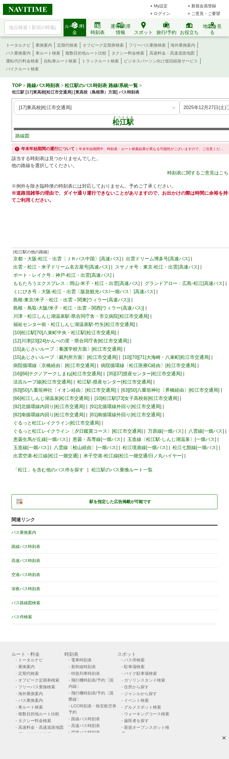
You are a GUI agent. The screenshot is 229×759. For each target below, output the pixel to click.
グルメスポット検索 (142, 707)
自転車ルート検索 (60, 61)
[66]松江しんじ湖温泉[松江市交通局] (51, 398)
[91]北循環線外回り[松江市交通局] (126, 406)
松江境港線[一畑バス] (145, 447)
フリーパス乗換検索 (147, 45)
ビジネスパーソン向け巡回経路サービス (161, 61)
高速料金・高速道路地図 (172, 53)
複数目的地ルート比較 (85, 53)
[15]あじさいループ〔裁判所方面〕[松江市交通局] (65, 357)
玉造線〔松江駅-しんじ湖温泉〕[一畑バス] (171, 439)
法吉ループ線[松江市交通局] (42, 381)
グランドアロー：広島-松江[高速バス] (184, 283)
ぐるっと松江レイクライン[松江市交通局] (57, 422)
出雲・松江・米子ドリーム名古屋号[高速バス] (61, 266)
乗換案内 (44, 45)
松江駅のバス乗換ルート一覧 (122, 469)
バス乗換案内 (18, 53)
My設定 (161, 6)
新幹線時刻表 (83, 666)
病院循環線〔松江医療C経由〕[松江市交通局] (148, 365)
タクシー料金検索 (127, 53)
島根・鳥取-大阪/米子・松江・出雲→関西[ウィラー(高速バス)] (78, 307)
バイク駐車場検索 (140, 673)
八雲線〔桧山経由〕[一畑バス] (86, 447)
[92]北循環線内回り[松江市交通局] (49, 406)
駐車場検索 (134, 666)
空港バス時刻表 (25, 574)
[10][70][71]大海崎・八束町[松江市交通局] (166, 357)
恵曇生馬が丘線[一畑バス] (40, 439)
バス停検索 (21, 616)
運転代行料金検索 (22, 61)
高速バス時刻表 (25, 560)
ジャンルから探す (140, 693)
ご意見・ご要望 (205, 13)
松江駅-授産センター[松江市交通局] (114, 381)
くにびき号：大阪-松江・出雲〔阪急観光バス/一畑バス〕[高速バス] (84, 291)
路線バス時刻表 (43, 85)
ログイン (162, 13)
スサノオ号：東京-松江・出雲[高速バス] (157, 266)
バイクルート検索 (22, 69)
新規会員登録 (203, 6)
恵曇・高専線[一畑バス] (97, 439)
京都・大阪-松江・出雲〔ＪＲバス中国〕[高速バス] (67, 258)
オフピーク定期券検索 (103, 45)
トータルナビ (18, 45)
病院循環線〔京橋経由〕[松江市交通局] (54, 365)
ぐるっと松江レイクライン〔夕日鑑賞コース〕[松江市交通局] (78, 431)
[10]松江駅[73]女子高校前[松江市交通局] (137, 398)
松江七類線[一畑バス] (195, 447)
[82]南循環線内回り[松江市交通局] (49, 414)
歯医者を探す (136, 720)
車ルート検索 (48, 53)
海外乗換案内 (183, 45)
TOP (17, 85)
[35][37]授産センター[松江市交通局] (144, 373)
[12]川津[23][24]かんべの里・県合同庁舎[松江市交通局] (71, 340)
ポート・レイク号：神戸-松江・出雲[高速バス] (62, 275)
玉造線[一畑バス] (31, 447)
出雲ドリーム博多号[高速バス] (158, 258)
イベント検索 (136, 700)
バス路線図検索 (25, 602)
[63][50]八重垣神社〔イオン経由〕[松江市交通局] (64, 390)
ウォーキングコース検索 (146, 714)
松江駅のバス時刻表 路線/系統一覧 (101, 85)
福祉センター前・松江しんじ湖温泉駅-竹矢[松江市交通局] (74, 324)
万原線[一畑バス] (165, 431)
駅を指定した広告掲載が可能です (120, 501)
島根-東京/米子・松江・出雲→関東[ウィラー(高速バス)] (71, 299)
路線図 (22, 135)
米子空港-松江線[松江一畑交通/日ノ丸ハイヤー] (133, 455)
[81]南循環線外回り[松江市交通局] (126, 414)
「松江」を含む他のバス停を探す (48, 469)
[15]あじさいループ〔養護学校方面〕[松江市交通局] (68, 349)
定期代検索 (67, 45)
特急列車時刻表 (85, 673)
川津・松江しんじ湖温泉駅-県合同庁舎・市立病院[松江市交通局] (81, 316)
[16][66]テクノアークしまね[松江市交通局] (57, 373)
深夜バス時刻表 (25, 588)
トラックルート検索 (100, 61)
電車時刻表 (81, 660)
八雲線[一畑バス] (206, 431)
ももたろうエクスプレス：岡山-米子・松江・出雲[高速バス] (76, 283)
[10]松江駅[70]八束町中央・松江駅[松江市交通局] (64, 332)
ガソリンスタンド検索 (144, 680)
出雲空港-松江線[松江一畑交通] (45, 455)
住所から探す (136, 687)
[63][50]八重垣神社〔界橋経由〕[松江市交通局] (170, 390)
